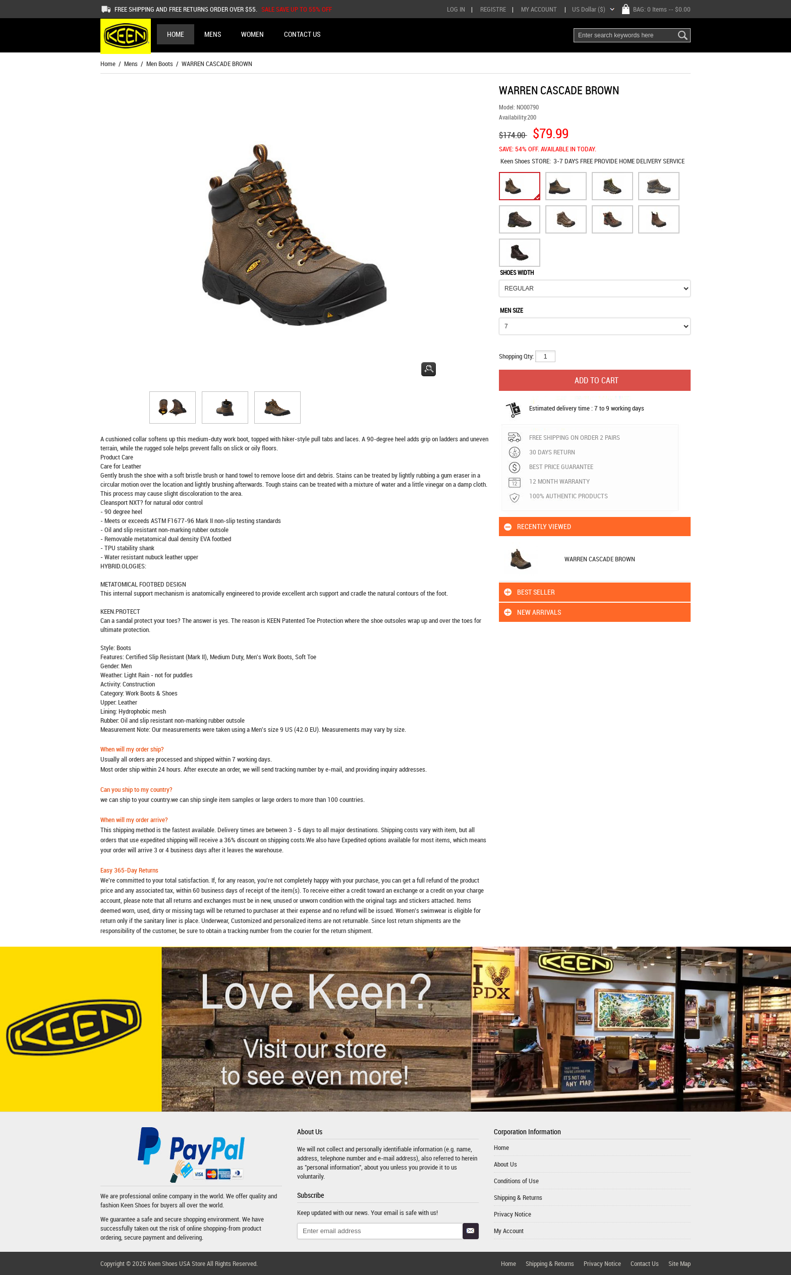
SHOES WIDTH (517, 272)
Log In (456, 9)
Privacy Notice (512, 1214)
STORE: (525, 160)
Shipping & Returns (518, 1197)
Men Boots (159, 63)
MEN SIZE (511, 310)
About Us (505, 1164)
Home (175, 34)
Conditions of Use (516, 1180)
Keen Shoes (516, 160)
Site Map (679, 1263)
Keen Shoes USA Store (176, 1263)
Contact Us (645, 1263)
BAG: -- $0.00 (662, 9)
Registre (493, 9)
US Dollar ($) (588, 9)
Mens (131, 63)
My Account (539, 9)
